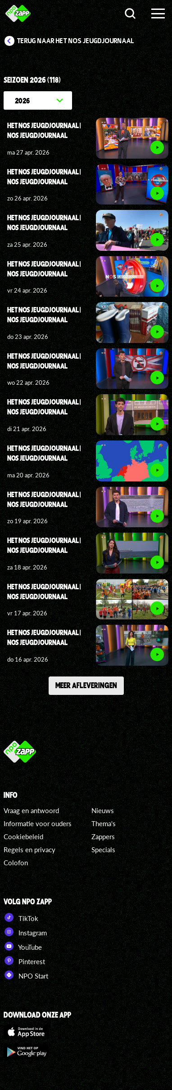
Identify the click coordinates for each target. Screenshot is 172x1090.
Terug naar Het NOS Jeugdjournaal (75, 41)
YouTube (23, 946)
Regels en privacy (29, 849)
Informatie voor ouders (38, 823)
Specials (103, 849)
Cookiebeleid (23, 836)
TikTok (21, 917)
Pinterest (24, 960)
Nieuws (102, 810)
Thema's (103, 823)
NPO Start (26, 975)
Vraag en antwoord (31, 810)
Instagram (25, 931)
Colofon (16, 863)
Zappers (103, 836)
